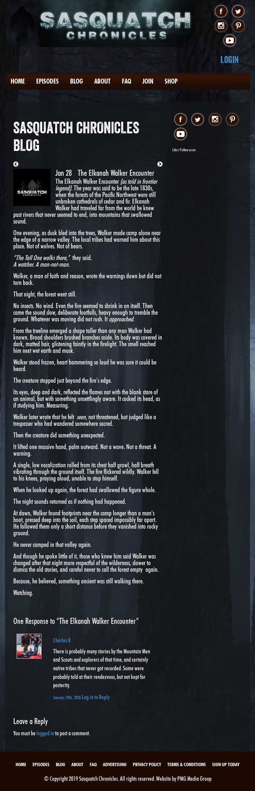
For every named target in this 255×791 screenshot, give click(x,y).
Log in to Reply (96, 696)
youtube (229, 40)
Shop (171, 81)
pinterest (238, 26)
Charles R (62, 640)
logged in (45, 733)
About (102, 81)
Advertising (115, 764)
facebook (221, 11)
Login (229, 59)
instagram (221, 26)
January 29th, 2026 (67, 697)
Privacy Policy (147, 764)
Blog (76, 81)
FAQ (126, 81)
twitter (238, 11)
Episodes (47, 81)
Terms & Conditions (186, 764)
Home (18, 81)
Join (147, 81)
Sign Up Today (225, 764)
